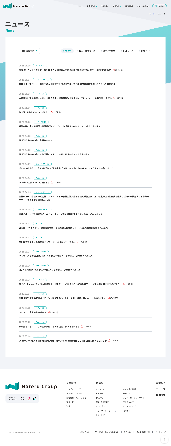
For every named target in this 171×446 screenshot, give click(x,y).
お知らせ (145, 50)
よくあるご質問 (129, 389)
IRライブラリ (101, 406)
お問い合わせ (142, 6)
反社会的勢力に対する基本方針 (107, 432)
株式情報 (99, 397)
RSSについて (128, 402)
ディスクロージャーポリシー (134, 397)
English (161, 6)
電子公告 (126, 393)
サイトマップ (160, 432)
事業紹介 (105, 6)
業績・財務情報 (102, 402)
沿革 (68, 406)
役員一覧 (70, 402)
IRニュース (128, 50)
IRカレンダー (101, 415)
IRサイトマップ (129, 406)
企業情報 (90, 6)
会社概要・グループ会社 (76, 397)
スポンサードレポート (105, 410)
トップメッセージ (73, 389)
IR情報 (115, 6)
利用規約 (127, 432)
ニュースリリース (87, 50)
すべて (68, 50)
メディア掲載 (109, 50)
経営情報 (99, 393)
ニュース (79, 6)
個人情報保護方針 (143, 432)
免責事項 (126, 410)
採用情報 (129, 6)
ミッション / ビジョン (75, 393)
